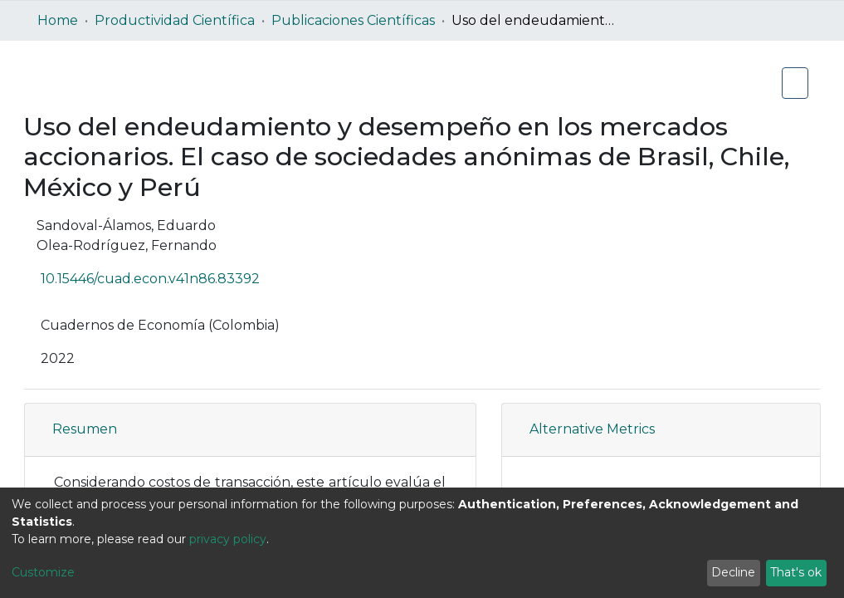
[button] (435, 429)
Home (57, 20)
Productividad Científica (175, 20)
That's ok (796, 572)
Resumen (84, 429)
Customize (43, 572)
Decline (733, 572)
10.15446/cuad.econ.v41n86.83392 (162, 279)
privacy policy (227, 539)
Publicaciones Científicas (353, 20)
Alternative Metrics (592, 429)
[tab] (250, 430)
